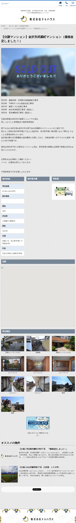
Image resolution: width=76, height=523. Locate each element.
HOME (3, 26)
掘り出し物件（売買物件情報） (19, 26)
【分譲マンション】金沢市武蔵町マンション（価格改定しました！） (26, 28)
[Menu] (5, 3)
